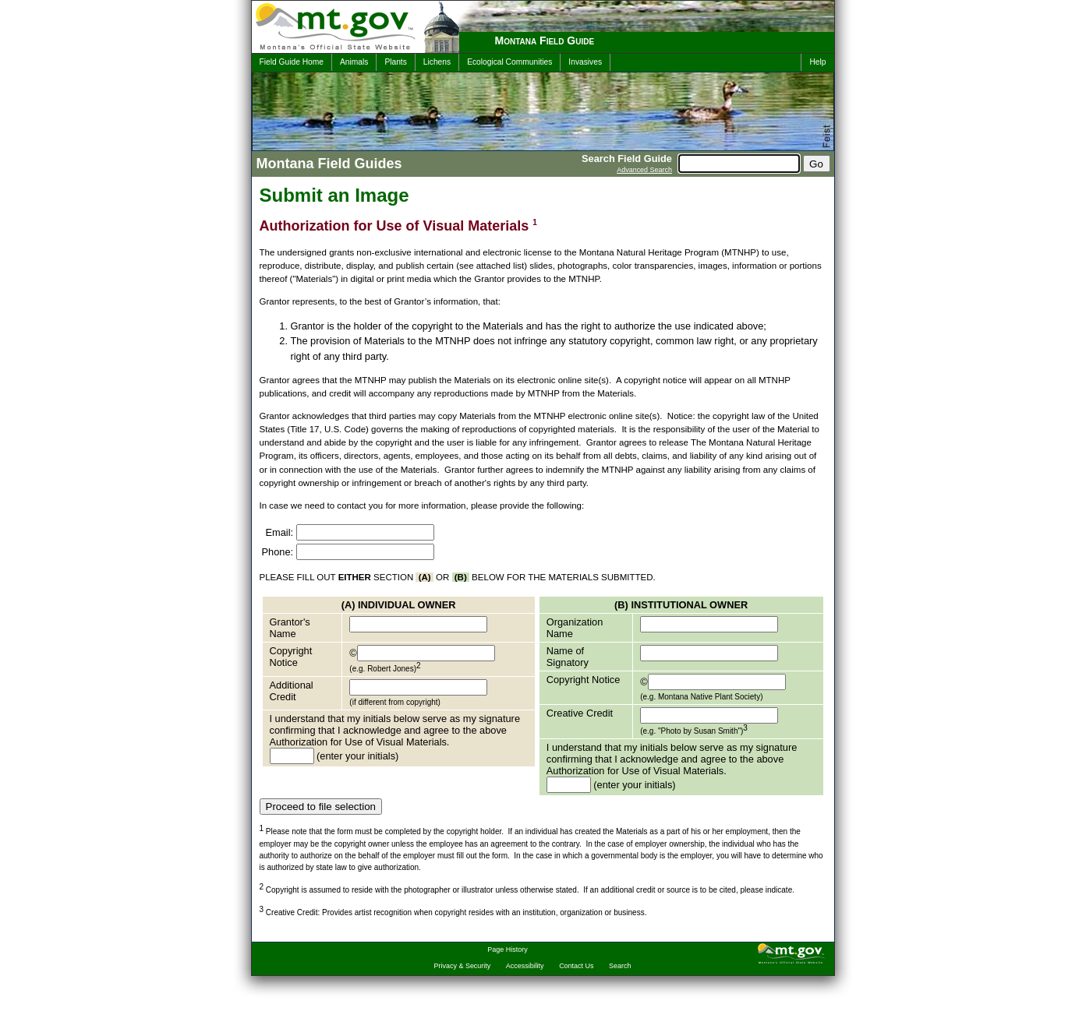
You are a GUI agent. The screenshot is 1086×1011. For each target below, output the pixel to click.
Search (620, 966)
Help (817, 62)
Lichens (437, 62)
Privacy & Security (462, 966)
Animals (354, 62)
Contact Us (576, 966)
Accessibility (525, 966)
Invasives (585, 62)
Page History (507, 949)
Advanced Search (644, 170)
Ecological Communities (509, 62)
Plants (395, 62)
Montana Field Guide (545, 40)
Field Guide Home (292, 62)
